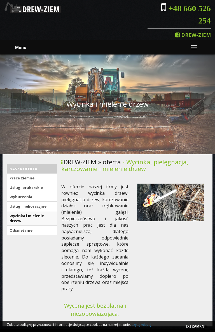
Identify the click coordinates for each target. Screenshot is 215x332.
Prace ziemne (22, 178)
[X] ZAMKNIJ (196, 326)
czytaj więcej (141, 324)
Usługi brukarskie (26, 187)
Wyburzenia (21, 196)
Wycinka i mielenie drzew (27, 218)
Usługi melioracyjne (28, 206)
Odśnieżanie (21, 230)
